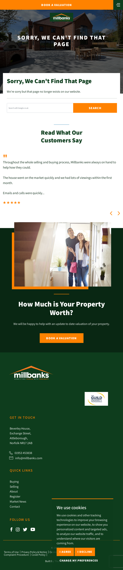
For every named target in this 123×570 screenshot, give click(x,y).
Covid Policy (38, 554)
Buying (14, 481)
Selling (14, 486)
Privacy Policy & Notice (34, 552)
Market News (18, 501)
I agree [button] (65, 552)
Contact (15, 506)
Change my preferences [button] (79, 560)
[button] (111, 213)
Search (95, 108)
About (14, 491)
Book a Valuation (61, 338)
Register (15, 496)
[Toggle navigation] (118, 4)
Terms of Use (11, 552)
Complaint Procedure (16, 554)
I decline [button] (84, 552)
